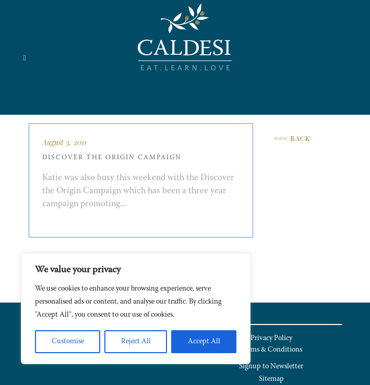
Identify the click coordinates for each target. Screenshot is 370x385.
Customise (68, 341)
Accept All (204, 341)
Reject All (136, 341)
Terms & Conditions (271, 350)
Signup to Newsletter (271, 366)
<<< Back (292, 138)
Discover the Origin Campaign (112, 164)
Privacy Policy (271, 338)
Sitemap (271, 379)
